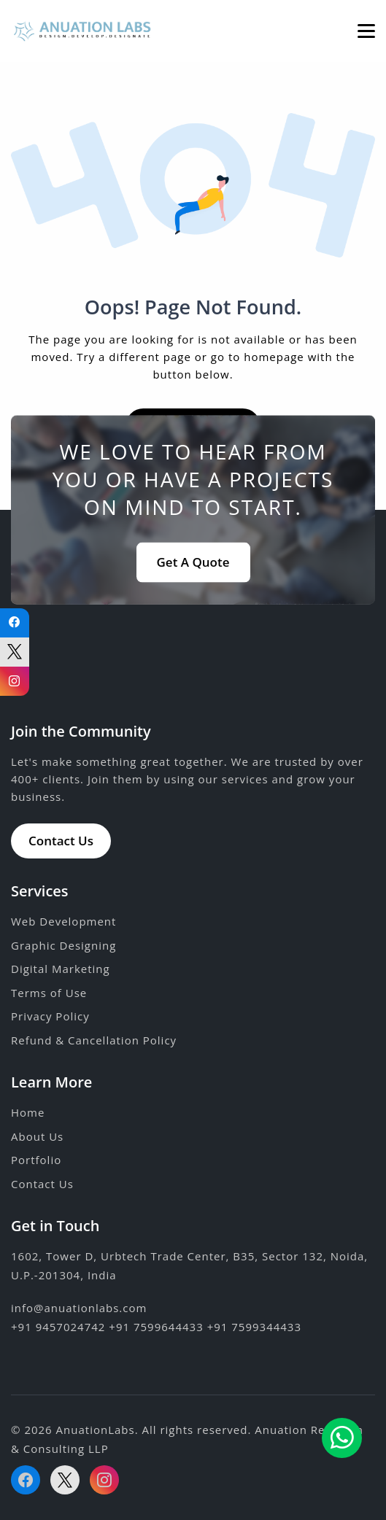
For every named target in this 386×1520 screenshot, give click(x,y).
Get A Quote (193, 561)
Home (28, 1112)
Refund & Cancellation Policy (94, 1040)
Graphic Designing (63, 945)
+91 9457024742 (58, 1326)
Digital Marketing (60, 968)
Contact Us (60, 840)
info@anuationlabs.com (79, 1307)
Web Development (63, 921)
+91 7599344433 (254, 1326)
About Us (37, 1136)
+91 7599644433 (156, 1326)
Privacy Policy (50, 1016)
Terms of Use (49, 992)
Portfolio (36, 1159)
